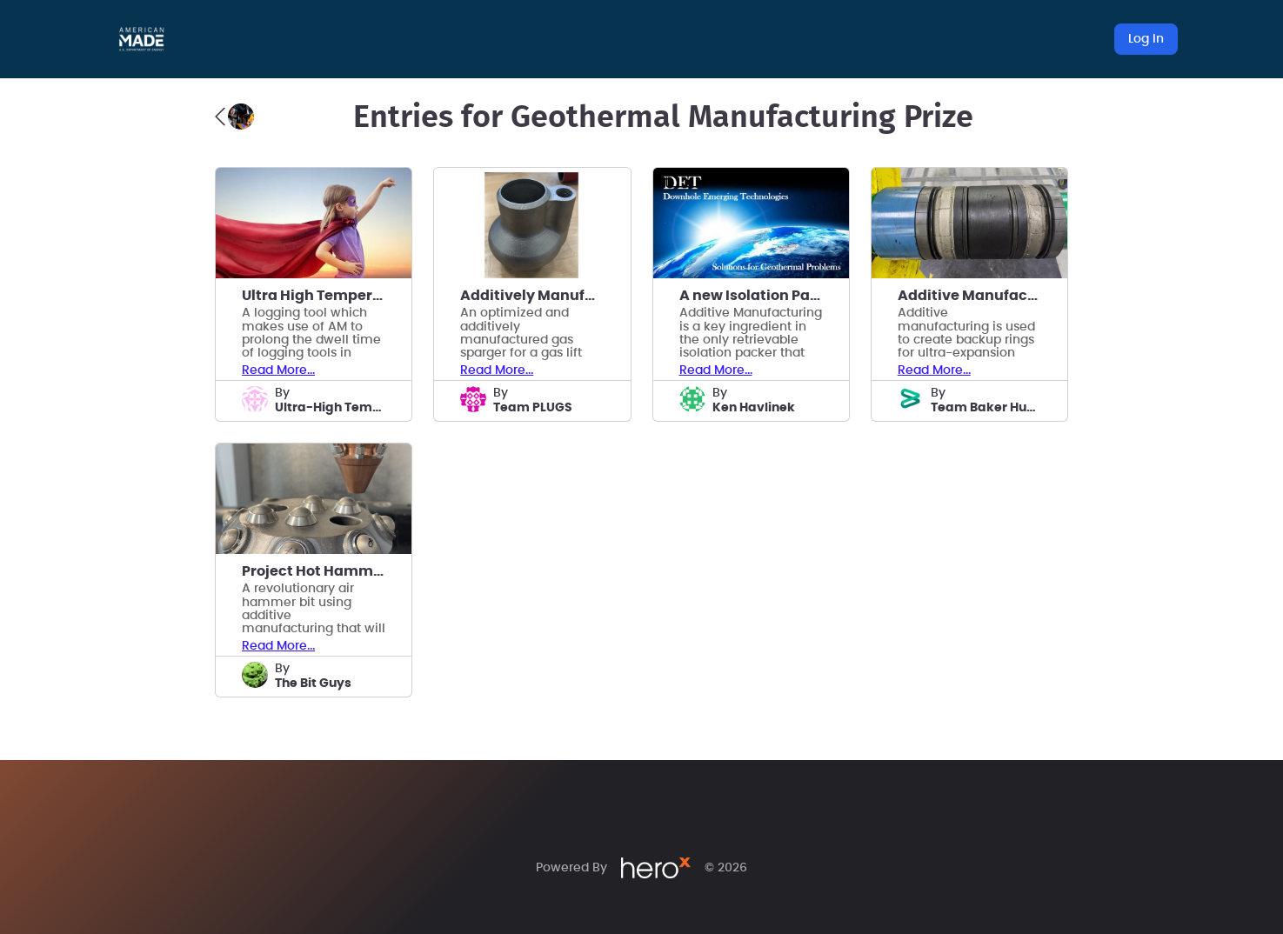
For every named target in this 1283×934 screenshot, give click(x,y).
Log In (1146, 39)
